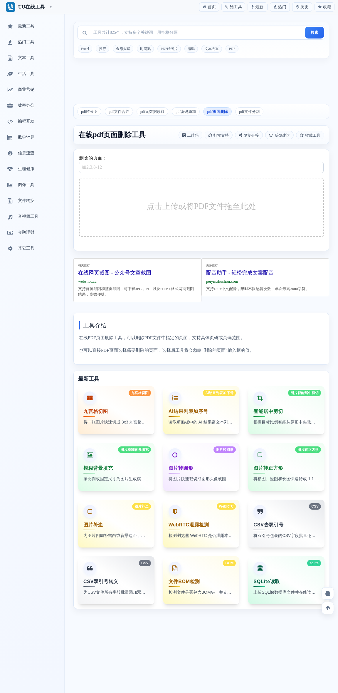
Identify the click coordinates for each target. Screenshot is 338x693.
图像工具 (20, 185)
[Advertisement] (201, 83)
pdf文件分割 (249, 111)
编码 (191, 49)
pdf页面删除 (217, 111)
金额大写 (123, 49)
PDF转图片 (169, 49)
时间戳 (145, 49)
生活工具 (20, 74)
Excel (85, 49)
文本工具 (20, 58)
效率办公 (20, 106)
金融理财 (20, 233)
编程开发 (20, 121)
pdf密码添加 (186, 111)
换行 (102, 49)
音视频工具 (22, 217)
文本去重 (212, 49)
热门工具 (20, 42)
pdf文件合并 (119, 111)
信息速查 (20, 153)
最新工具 (20, 26)
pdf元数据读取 (152, 111)
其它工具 (20, 248)
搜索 (314, 32)
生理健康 (20, 169)
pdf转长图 (89, 111)
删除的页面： (201, 164)
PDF (232, 49)
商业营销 (20, 90)
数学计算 (20, 137)
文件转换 (20, 201)
